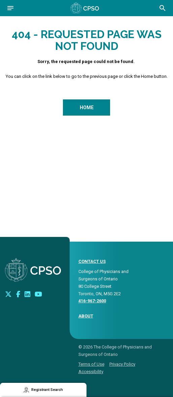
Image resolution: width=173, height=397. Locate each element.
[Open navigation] (10, 8)
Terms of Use (91, 364)
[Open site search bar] (163, 8)
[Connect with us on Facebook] (18, 294)
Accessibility (90, 371)
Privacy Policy (122, 364)
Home (87, 107)
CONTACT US (92, 261)
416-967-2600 (92, 300)
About (85, 315)
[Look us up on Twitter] (8, 294)
